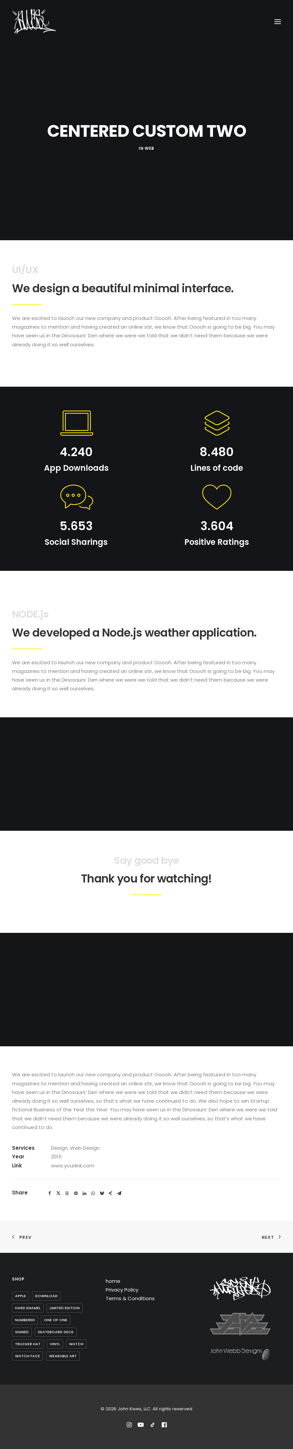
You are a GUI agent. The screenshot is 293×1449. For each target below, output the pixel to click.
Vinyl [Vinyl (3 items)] (55, 1344)
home (113, 1281)
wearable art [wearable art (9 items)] (63, 1356)
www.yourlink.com (72, 1165)
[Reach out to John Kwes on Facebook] (164, 1426)
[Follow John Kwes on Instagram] (129, 1426)
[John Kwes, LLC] (34, 21)
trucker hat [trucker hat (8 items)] (28, 1344)
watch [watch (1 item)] (76, 1344)
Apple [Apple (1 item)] (20, 1296)
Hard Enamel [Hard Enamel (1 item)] (28, 1308)
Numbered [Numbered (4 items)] (25, 1320)
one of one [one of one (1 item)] (55, 1320)
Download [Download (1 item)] (46, 1296)
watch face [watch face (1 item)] (27, 1356)
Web (149, 148)
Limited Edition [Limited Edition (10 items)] (65, 1308)
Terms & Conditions (130, 1298)
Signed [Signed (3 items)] (22, 1332)
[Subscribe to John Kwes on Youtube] (141, 1426)
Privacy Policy (122, 1289)
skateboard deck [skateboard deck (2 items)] (56, 1332)
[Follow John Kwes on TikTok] (153, 1426)
